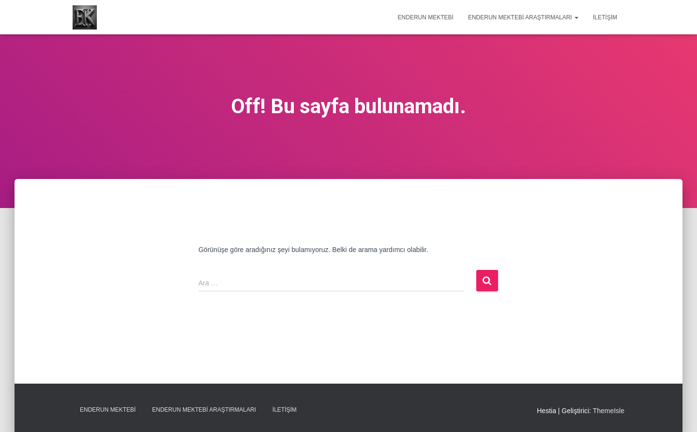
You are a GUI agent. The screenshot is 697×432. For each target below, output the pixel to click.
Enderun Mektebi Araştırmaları (523, 17)
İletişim (605, 17)
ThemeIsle (608, 411)
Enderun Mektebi (426, 17)
